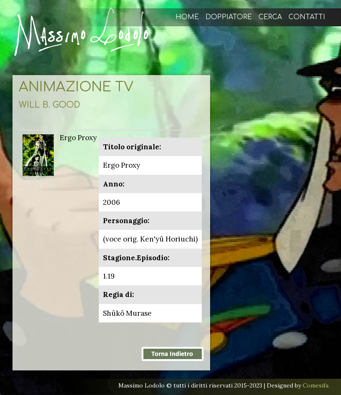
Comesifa (315, 385)
